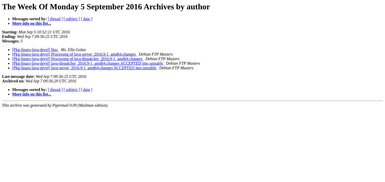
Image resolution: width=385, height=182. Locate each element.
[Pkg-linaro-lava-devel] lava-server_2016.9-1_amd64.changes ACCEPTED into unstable (84, 68)
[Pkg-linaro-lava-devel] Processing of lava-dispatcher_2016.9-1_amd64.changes (77, 59)
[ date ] (86, 19)
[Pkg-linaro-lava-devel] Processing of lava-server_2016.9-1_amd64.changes (74, 54)
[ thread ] (55, 19)
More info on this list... (31, 23)
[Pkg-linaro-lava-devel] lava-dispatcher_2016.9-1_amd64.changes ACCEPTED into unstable (88, 63)
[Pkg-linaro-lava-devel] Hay (35, 50)
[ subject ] (72, 19)
